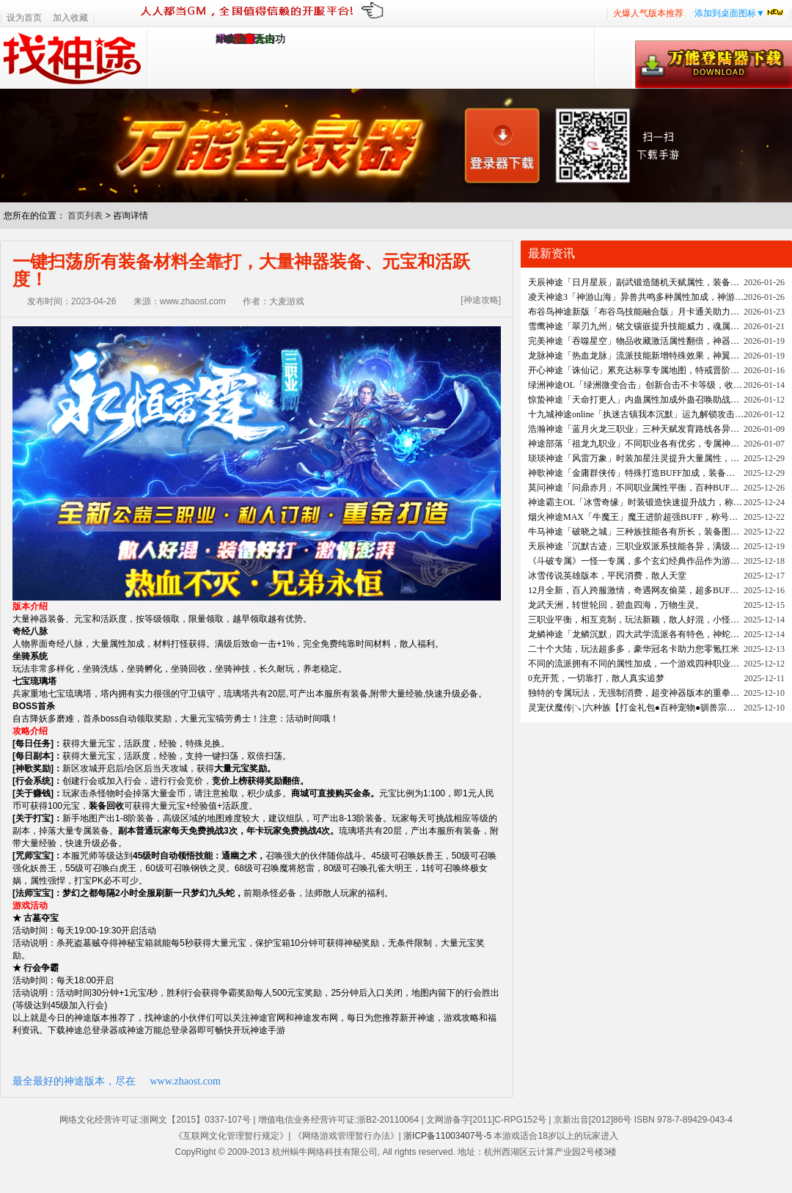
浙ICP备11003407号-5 (447, 1136)
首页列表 (85, 215)
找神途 (73, 58)
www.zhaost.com (185, 1081)
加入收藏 (70, 17)
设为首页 (24, 17)
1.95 (225, 39)
